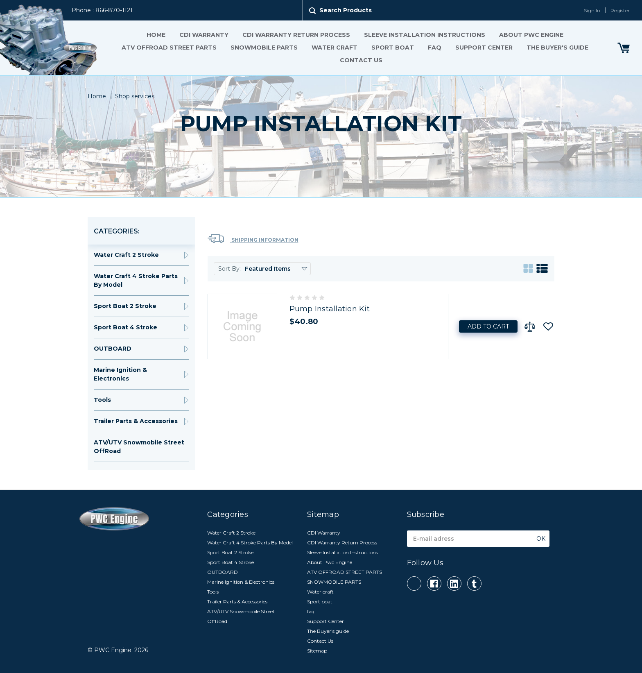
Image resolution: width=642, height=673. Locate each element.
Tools (102, 399)
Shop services (134, 96)
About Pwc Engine (531, 35)
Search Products (345, 10)
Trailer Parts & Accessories (136, 421)
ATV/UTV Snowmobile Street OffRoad (139, 447)
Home (156, 35)
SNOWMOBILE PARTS (264, 47)
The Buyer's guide (557, 47)
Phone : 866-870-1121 (102, 10)
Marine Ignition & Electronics (120, 374)
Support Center (484, 47)
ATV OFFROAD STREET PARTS (169, 47)
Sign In (592, 10)
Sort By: (229, 268)
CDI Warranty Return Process (296, 35)
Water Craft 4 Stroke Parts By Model (136, 280)
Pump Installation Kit (329, 308)
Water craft (334, 47)
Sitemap (317, 651)
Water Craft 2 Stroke (126, 254)
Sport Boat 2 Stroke (125, 306)
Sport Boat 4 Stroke (125, 327)
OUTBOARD (112, 348)
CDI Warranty (203, 35)
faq (434, 47)
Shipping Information (253, 238)
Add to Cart (488, 326)
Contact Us (361, 60)
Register (620, 10)
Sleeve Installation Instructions (424, 35)
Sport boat (392, 47)
